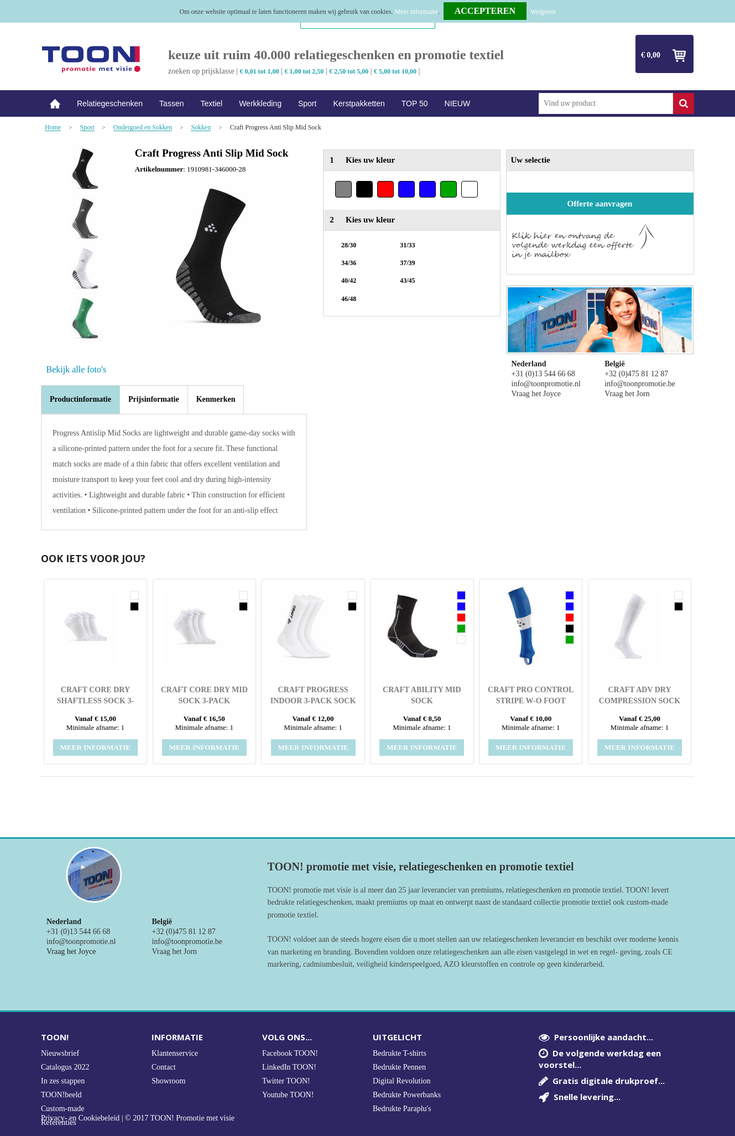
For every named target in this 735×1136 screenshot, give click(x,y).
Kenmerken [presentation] (216, 399)
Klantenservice (175, 1053)
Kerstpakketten (358, 103)
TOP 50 (415, 103)
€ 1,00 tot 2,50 (304, 71)
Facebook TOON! (290, 1053)
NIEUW (458, 103)
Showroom (168, 1081)
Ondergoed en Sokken (142, 127)
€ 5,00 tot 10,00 (395, 71)
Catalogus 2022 (65, 1067)
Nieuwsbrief (60, 1053)
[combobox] (606, 103)
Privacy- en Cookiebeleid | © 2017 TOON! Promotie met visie (137, 1118)
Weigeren (543, 11)
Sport (307, 103)
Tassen (171, 103)
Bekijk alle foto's (76, 369)
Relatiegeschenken (110, 103)
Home (55, 104)
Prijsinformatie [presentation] (153, 399)
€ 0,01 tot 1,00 (259, 71)
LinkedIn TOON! (289, 1067)
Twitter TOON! (286, 1081)
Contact (164, 1067)
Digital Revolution (402, 1081)
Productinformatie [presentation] (80, 399)
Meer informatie (415, 11)
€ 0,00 (650, 55)
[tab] (80, 399)
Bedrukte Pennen (399, 1067)
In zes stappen (63, 1081)
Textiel (211, 103)
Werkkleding (260, 103)
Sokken (201, 127)
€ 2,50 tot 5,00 (348, 71)
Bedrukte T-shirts (399, 1053)
